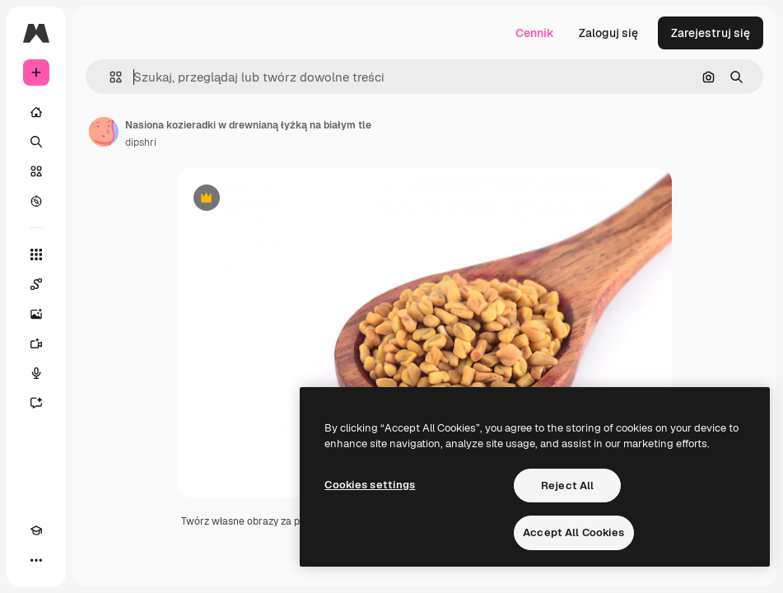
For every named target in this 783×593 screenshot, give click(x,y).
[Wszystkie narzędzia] (36, 254)
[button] (109, 77)
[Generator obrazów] (36, 314)
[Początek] (36, 112)
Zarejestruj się (710, 33)
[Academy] (36, 530)
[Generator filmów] (36, 343)
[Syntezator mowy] (36, 373)
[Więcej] (36, 560)
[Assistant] (36, 403)
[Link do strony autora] (104, 132)
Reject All (567, 486)
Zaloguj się (608, 33)
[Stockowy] (36, 171)
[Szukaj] (36, 141)
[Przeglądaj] (36, 201)
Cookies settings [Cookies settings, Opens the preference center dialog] (369, 485)
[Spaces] (36, 284)
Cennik (534, 33)
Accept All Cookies (573, 532)
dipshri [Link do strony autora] (140, 142)
